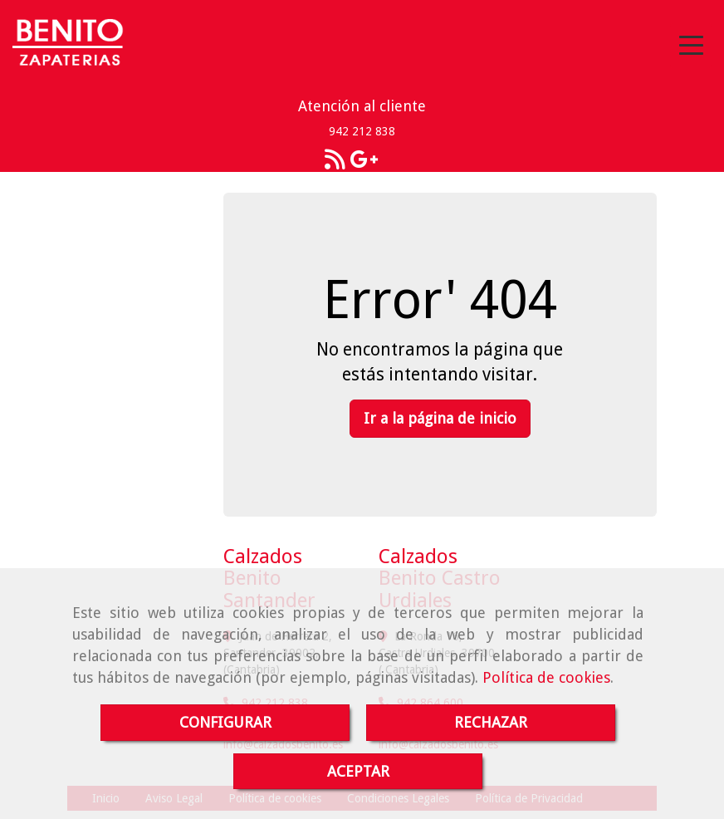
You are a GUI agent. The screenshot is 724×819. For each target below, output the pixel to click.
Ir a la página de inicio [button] (440, 418)
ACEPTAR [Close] (358, 771)
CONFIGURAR (225, 722)
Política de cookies (546, 677)
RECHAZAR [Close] (490, 722)
